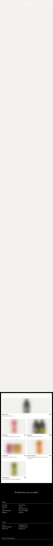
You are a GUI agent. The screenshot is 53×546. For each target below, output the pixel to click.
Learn (3, 508)
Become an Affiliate (23, 510)
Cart (50, 5)
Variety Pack (5, 455)
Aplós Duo (29, 435)
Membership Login (23, 508)
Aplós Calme (5, 414)
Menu (3, 5)
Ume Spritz (4, 435)
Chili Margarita (5, 477)
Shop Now (4, 505)
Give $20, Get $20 (6, 510)
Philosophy (4, 507)
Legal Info (21, 512)
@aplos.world (22, 528)
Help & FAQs (22, 505)
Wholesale (4, 512)
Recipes (21, 507)
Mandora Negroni (31, 455)
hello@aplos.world (23, 525)
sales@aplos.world (23, 526)
